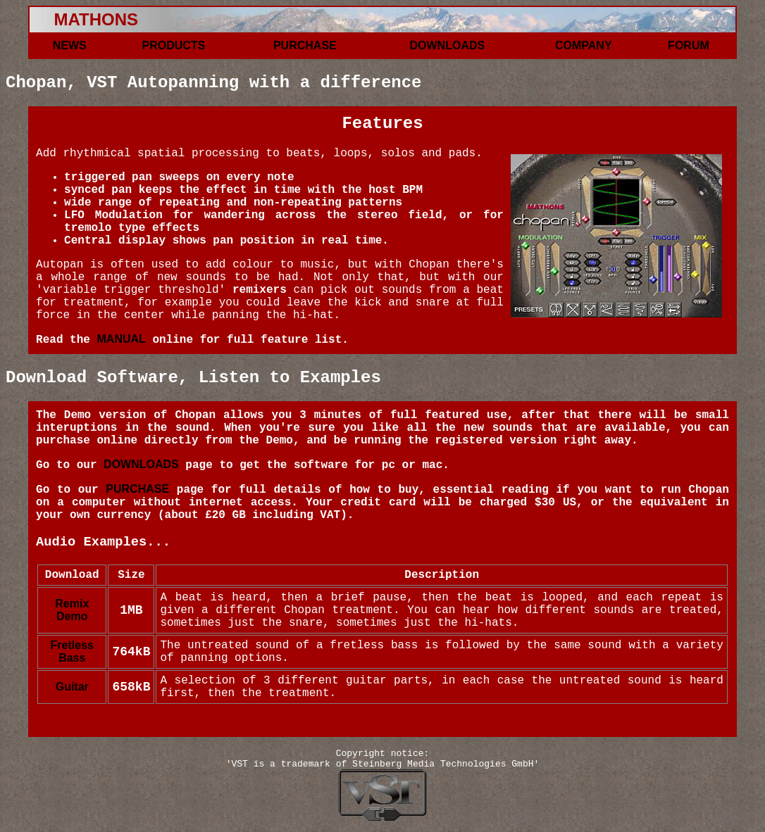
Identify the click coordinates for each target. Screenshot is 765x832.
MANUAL (121, 339)
